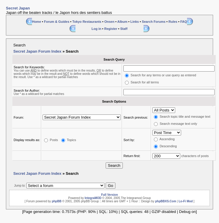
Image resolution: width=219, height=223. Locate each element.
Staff (123, 28)
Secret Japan (18, 8)
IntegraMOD (93, 198)
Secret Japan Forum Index (37, 51)
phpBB (57, 201)
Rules (172, 21)
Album (122, 21)
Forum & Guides (57, 21)
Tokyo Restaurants (86, 21)
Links (134, 21)
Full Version (109, 194)
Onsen (109, 21)
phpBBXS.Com (165, 201)
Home (36, 21)
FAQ (183, 21)
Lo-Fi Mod (185, 201)
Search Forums (153, 21)
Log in (96, 28)
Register (110, 28)
